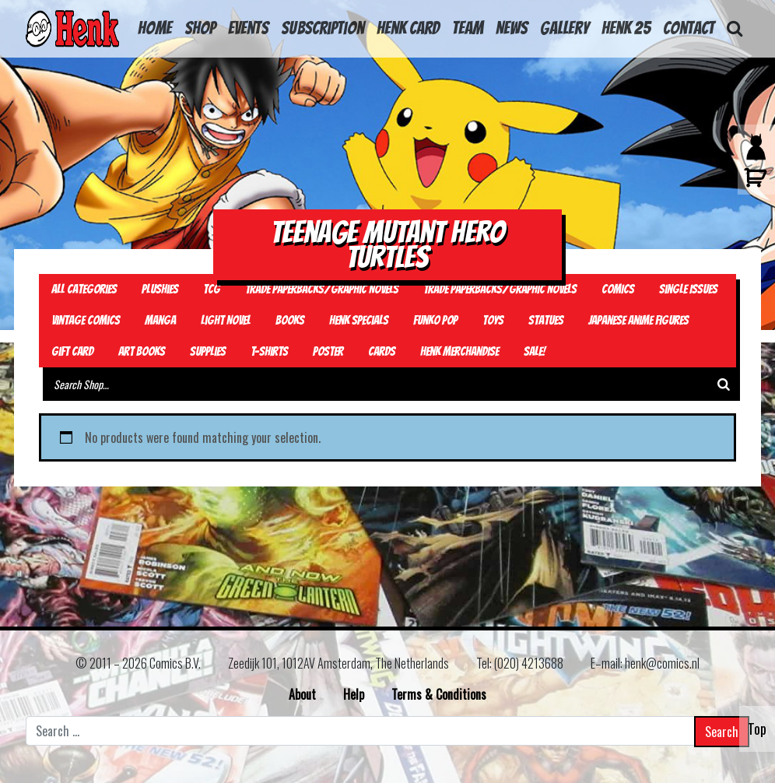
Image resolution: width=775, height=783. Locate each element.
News (512, 28)
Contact (688, 28)
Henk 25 (626, 28)
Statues (545, 320)
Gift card (72, 351)
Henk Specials (358, 320)
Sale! (534, 351)
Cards (381, 351)
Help (353, 694)
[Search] (723, 384)
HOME (155, 28)
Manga (160, 320)
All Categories (84, 289)
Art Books (141, 351)
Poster (328, 351)
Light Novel (226, 320)
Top (757, 728)
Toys (492, 320)
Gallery (564, 28)
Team (467, 28)
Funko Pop (435, 320)
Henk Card (408, 28)
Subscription (322, 28)
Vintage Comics (85, 320)
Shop (200, 28)
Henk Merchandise (459, 351)
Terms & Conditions (438, 694)
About (302, 694)
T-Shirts (269, 351)
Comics (617, 289)
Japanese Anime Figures (638, 320)
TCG (211, 289)
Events (248, 28)
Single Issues (688, 289)
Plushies (160, 289)
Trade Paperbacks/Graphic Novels (321, 289)
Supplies (208, 351)
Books (289, 320)
